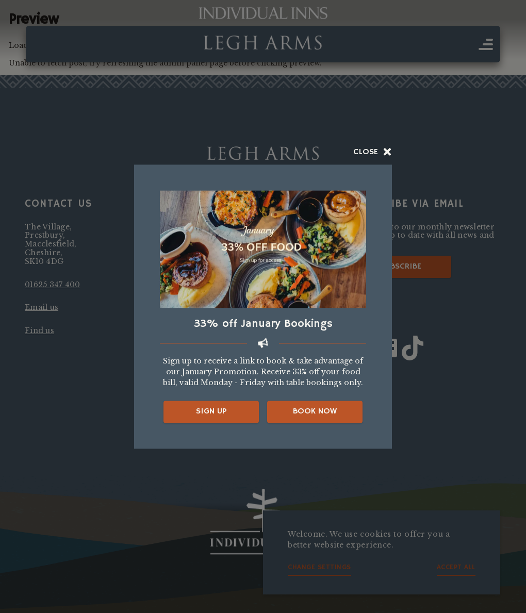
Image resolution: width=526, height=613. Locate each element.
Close (372, 152)
